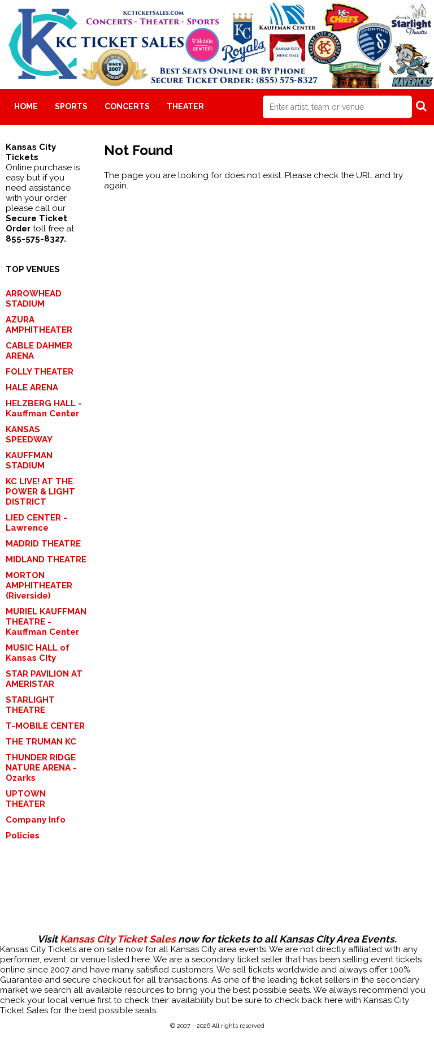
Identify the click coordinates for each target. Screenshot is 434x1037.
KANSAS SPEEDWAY (29, 434)
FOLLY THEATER (39, 372)
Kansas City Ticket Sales (118, 939)
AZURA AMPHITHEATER (39, 325)
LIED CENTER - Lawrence (36, 523)
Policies (23, 836)
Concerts (127, 106)
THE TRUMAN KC (41, 742)
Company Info (36, 820)
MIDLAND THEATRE (46, 559)
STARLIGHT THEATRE (30, 705)
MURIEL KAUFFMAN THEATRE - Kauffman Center (46, 621)
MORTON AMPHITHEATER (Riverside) (39, 585)
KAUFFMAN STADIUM (29, 460)
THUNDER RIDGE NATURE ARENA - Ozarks (41, 767)
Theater (185, 106)
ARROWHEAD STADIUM (34, 299)
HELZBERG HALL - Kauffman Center (44, 408)
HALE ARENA (32, 387)
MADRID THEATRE (43, 544)
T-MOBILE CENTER (45, 726)
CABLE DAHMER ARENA (39, 351)
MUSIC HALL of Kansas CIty (38, 653)
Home (26, 106)
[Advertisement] (217, 897)
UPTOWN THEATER (26, 799)
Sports (71, 106)
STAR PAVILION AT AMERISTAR (44, 679)
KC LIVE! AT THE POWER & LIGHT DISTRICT (40, 491)
